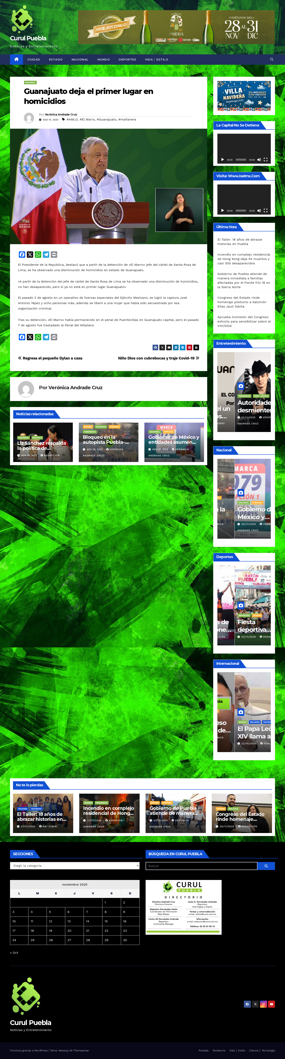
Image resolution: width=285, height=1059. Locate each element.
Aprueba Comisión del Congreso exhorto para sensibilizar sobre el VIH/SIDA (244, 321)
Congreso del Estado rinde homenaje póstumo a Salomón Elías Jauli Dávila (241, 302)
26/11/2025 (232, 524)
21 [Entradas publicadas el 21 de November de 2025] (87, 931)
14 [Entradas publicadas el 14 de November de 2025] (87, 921)
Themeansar (81, 1050)
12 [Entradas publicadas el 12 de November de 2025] (50, 921)
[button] (271, 59)
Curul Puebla (28, 38)
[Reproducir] (223, 160)
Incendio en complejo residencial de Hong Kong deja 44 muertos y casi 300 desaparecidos (243, 259)
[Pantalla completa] (266, 160)
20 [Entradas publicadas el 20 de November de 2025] (69, 931)
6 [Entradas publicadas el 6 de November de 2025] (69, 912)
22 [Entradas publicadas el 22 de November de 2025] (106, 931)
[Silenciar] (259, 160)
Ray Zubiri (252, 423)
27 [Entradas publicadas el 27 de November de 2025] (69, 940)
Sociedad (36, 809)
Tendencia (90, 432)
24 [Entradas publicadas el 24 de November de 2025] (14, 940)
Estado (56, 59)
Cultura (22, 809)
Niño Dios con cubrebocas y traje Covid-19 (158, 358)
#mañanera (127, 119)
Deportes (127, 59)
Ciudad (33, 59)
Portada (114, 427)
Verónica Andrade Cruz (61, 114)
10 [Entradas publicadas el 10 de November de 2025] (14, 921)
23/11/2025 (232, 636)
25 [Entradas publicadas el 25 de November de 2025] (33, 940)
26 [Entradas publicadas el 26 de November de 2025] (51, 940)
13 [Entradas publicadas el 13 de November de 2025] (69, 921)
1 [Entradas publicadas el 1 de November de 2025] (105, 902)
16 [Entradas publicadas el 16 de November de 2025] (124, 921)
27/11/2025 (28, 826)
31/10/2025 (232, 737)
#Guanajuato (107, 119)
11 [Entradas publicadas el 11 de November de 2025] (32, 921)
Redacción (50, 455)
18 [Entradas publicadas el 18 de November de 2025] (32, 931)
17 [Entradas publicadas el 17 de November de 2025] (13, 931)
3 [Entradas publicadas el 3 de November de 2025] (13, 912)
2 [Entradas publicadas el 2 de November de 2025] (124, 902)
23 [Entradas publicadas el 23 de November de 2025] (125, 931)
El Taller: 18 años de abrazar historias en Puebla (40, 819)
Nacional (80, 59)
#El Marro (87, 119)
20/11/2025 (232, 423)
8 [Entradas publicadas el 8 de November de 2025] (106, 912)
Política (37, 438)
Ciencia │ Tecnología (262, 1050)
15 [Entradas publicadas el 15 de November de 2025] (106, 921)
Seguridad (227, 716)
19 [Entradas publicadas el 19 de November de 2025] (50, 931)
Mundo (103, 59)
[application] (244, 149)
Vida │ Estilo (156, 59)
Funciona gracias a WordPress (29, 1050)
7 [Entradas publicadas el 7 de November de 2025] (87, 912)
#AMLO (72, 119)
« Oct (14, 952)
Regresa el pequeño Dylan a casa (50, 358)
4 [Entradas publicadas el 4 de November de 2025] (32, 912)
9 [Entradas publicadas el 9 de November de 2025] (124, 912)
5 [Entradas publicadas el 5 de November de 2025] (50, 912)
